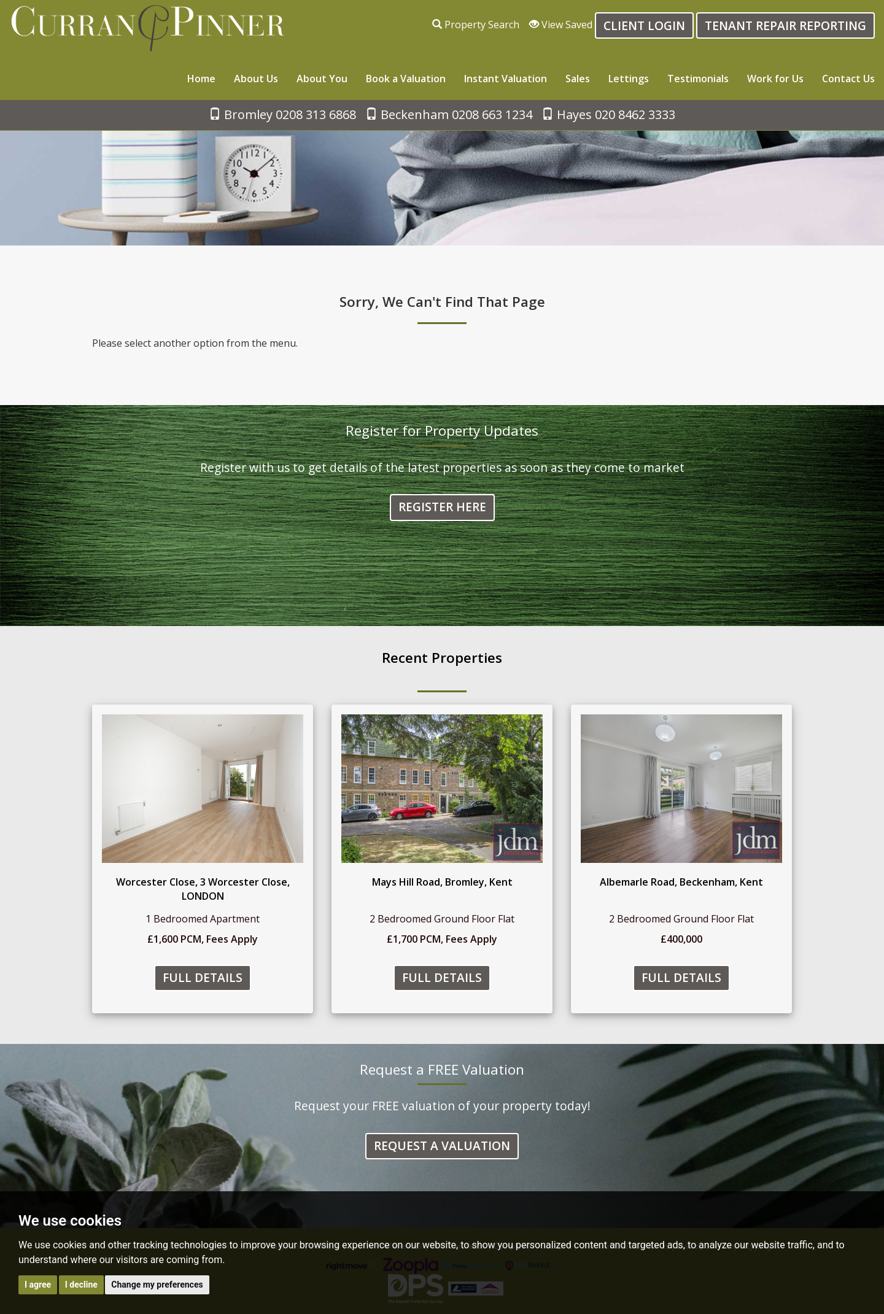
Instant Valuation (505, 78)
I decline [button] (81, 1284)
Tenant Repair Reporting (785, 25)
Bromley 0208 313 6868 (282, 114)
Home (201, 78)
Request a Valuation (442, 1146)
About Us (256, 78)
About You (322, 78)
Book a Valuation (406, 78)
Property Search (475, 24)
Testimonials (698, 78)
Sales (577, 78)
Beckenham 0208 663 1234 (448, 114)
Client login (644, 25)
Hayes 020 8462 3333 (608, 114)
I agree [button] (38, 1284)
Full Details (202, 978)
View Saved (560, 24)
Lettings (628, 78)
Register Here (442, 508)
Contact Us (848, 78)
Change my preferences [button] (157, 1284)
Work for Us (775, 78)
